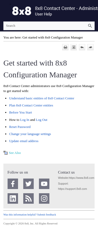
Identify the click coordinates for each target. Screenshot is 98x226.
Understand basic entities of (41, 98)
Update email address (23, 141)
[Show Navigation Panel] (6, 10)
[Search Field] (49, 25)
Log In (24, 120)
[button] (90, 25)
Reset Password (20, 127)
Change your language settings (30, 134)
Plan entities (31, 105)
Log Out (41, 120)
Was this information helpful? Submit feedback (29, 214)
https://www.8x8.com (81, 177)
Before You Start (20, 112)
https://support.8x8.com (72, 188)
